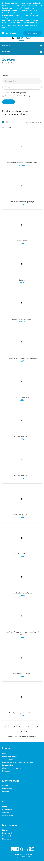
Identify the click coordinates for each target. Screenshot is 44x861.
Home (4, 63)
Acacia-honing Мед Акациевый (22, 515)
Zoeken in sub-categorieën (14, 93)
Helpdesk (6, 771)
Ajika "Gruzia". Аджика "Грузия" (22, 593)
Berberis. (22, 280)
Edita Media (28, 854)
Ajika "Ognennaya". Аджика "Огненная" (22, 713)
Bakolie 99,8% (22, 241)
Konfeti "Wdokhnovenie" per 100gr (22, 202)
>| (26, 731)
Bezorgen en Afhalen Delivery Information (18, 762)
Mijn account (7, 830)
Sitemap (5, 792)
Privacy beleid (7, 765)
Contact (5, 786)
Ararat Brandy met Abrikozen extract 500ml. (22, 163)
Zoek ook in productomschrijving (16, 96)
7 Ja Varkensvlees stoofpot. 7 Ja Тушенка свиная (22, 358)
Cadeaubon (7, 809)
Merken (5, 806)
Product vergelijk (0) (33, 122)
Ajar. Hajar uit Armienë (22, 554)
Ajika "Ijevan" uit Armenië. (22, 674)
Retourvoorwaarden (10, 756)
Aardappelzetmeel (22, 397)
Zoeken (11, 63)
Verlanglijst (6, 836)
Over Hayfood (7, 759)
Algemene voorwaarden (11, 768)
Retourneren (7, 789)
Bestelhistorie (7, 833)
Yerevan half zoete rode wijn (22, 319)
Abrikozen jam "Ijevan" (22, 436)
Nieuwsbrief (6, 839)
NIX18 (4, 753)
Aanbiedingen (7, 815)
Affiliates (5, 812)
